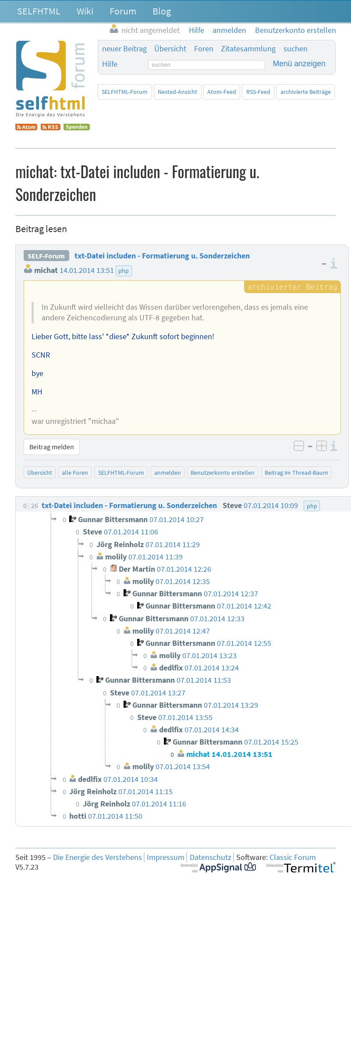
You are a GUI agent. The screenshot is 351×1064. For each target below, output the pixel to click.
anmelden (167, 472)
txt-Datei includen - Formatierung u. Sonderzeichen (162, 256)
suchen (296, 49)
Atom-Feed (221, 92)
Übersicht (170, 49)
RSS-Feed (258, 92)
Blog (161, 11)
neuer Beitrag (124, 49)
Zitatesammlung (248, 49)
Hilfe (109, 64)
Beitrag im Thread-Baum (296, 472)
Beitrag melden (51, 446)
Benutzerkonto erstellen (223, 472)
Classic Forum (292, 857)
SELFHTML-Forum (125, 92)
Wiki (85, 11)
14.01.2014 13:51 (87, 270)
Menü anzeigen (299, 63)
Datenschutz (210, 857)
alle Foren (75, 472)
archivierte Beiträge (305, 92)
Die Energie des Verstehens (97, 857)
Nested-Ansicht (177, 92)
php (123, 271)
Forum (123, 11)
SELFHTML (38, 11)
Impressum (165, 857)
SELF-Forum (46, 255)
